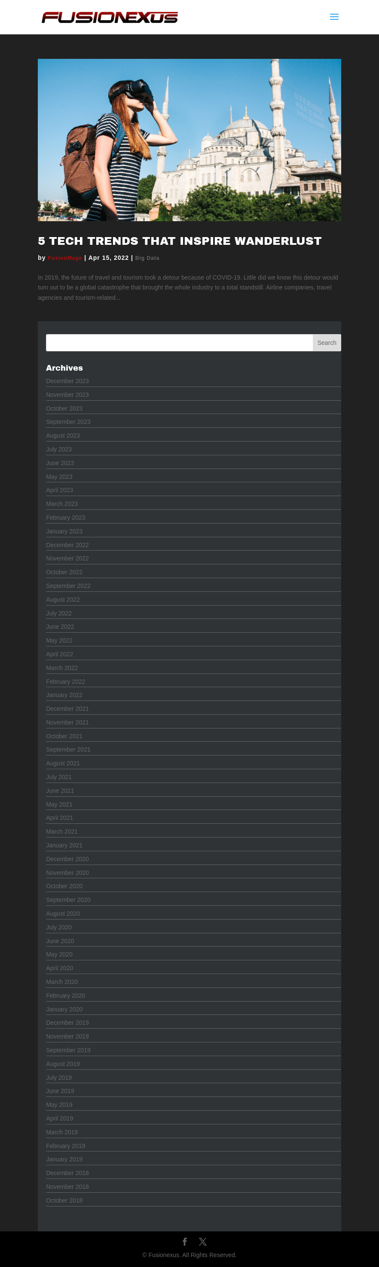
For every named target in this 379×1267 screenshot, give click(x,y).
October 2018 (64, 1200)
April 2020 (59, 968)
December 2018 (67, 1173)
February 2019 (65, 1145)
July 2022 (59, 613)
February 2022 (65, 681)
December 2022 (67, 545)
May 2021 (59, 804)
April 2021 (59, 817)
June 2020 (60, 941)
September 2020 (68, 899)
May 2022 (59, 640)
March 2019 (62, 1132)
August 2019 (63, 1063)
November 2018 (67, 1186)
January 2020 (64, 1009)
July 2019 (59, 1077)
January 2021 (64, 845)
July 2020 (59, 927)
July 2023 (59, 449)
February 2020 (65, 995)
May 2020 (59, 954)
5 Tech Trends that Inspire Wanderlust (180, 241)
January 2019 (64, 1159)
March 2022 (62, 667)
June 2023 (60, 463)
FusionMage (65, 258)
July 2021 (59, 777)
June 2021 (60, 790)
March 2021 (62, 831)
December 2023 (67, 381)
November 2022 (67, 558)
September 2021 (68, 749)
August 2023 (63, 435)
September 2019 (68, 1050)
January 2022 (64, 694)
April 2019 (59, 1118)
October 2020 (64, 886)
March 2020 (62, 981)
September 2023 (68, 421)
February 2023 (65, 517)
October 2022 (64, 572)
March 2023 (62, 503)
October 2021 (64, 736)
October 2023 (64, 408)
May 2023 (59, 476)
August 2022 (63, 599)
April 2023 (59, 490)
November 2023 (67, 394)
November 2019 (67, 1036)
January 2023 (64, 531)
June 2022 (60, 626)
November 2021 (67, 722)
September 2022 (68, 585)
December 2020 (67, 859)
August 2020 (63, 913)
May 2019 (59, 1104)
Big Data (147, 258)
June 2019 (60, 1090)
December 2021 (67, 708)
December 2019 (67, 1022)
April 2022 (59, 654)
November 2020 (67, 872)
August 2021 (63, 763)
